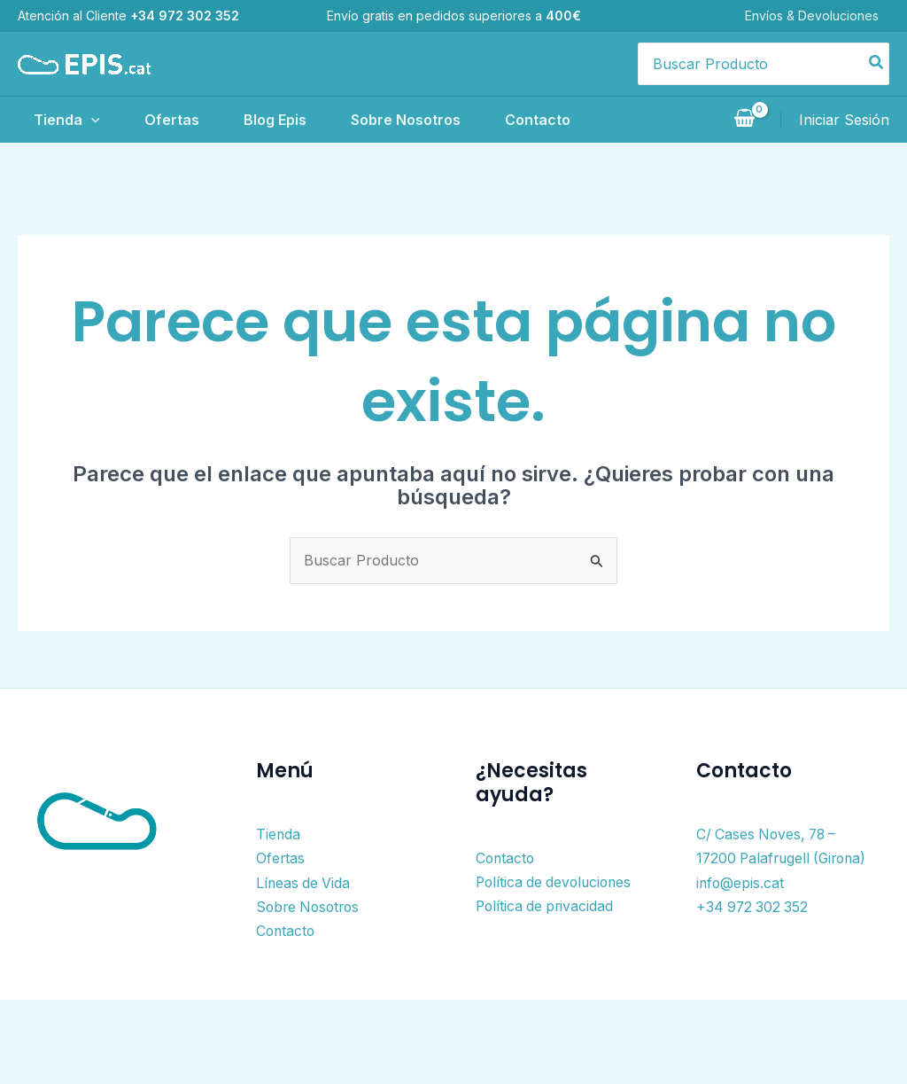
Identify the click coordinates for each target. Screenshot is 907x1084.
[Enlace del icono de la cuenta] (844, 119)
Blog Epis (298, 120)
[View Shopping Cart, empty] (744, 119)
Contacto (585, 120)
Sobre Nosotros (441, 120)
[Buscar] (876, 63)
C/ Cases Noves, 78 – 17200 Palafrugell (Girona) (768, 857)
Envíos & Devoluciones (822, 15)
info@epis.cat (741, 905)
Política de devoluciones (557, 881)
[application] (89, 120)
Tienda (65, 120)
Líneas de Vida (304, 881)
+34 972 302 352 (753, 928)
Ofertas (182, 120)
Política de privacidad (546, 905)
